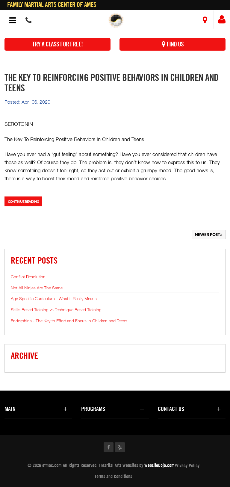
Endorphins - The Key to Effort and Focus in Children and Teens (69, 320)
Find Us (173, 44)
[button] (116, 20)
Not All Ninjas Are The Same (37, 287)
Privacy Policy (187, 465)
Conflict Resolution (28, 276)
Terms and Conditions (113, 476)
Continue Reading (23, 201)
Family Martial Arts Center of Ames (51, 5)
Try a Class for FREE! (57, 44)
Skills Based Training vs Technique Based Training (56, 309)
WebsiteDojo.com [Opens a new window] (159, 465)
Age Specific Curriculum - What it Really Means (54, 298)
